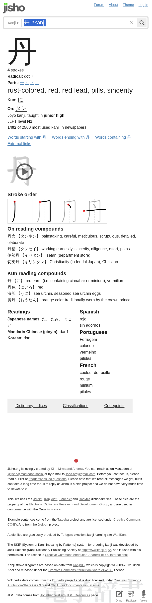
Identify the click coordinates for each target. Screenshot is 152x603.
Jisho (14, 8)
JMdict (37, 499)
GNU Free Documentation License (75, 585)
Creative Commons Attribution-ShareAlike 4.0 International (86, 555)
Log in (143, 5)
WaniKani (119, 535)
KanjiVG (78, 565)
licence (56, 509)
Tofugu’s (67, 535)
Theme (128, 5)
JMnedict (65, 499)
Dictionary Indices (31, 406)
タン (21, 108)
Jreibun (43, 524)
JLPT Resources (78, 595)
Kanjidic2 (50, 499)
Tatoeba (63, 519)
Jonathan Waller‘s (53, 595)
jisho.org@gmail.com (80, 474)
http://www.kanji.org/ (95, 550)
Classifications (75, 406)
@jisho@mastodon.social (25, 474)
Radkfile (84, 499)
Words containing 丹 (113, 137)
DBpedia (58, 580)
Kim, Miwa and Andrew (67, 469)
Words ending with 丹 (71, 137)
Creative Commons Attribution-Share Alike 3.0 (80, 570)
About (113, 5)
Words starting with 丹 (26, 137)
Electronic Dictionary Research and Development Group (68, 504)
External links (19, 144)
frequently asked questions (48, 479)
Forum (99, 5)
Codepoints (114, 406)
